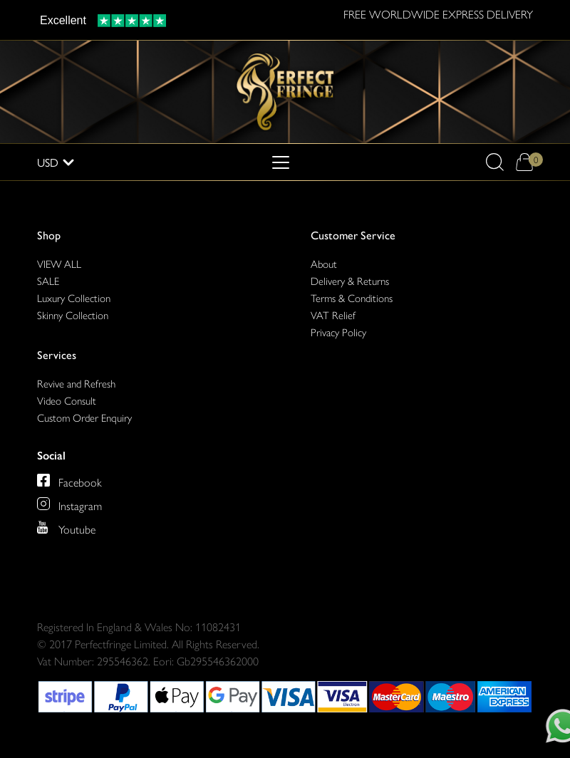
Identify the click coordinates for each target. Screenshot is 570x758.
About (324, 263)
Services (56, 354)
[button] (495, 162)
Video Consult (66, 400)
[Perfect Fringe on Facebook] (69, 480)
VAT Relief (333, 314)
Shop (49, 235)
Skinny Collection (72, 314)
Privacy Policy (338, 331)
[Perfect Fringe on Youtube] (66, 527)
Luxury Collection (73, 297)
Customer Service (353, 235)
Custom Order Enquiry (84, 417)
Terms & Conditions (352, 297)
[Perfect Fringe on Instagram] (69, 503)
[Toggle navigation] (281, 162)
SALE (48, 280)
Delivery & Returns (350, 280)
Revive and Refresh (76, 382)
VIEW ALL (59, 263)
